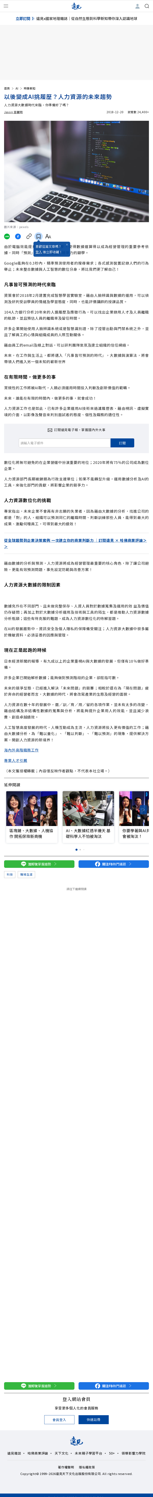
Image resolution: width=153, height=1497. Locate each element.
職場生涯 (26, 874)
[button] (143, 809)
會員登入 (59, 1419)
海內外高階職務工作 (21, 750)
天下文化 (61, 1453)
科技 (10, 874)
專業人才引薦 (15, 760)
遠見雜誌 (14, 1453)
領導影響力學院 (134, 1453)
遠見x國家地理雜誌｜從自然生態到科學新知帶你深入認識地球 (86, 18)
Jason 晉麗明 (13, 112)
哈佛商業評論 (38, 1453)
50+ (112, 1453)
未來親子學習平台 (88, 1453)
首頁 (9, 88)
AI (19, 88)
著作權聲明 (66, 1467)
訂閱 (122, 442)
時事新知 (29, 88)
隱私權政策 (87, 1467)
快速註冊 (93, 1419)
